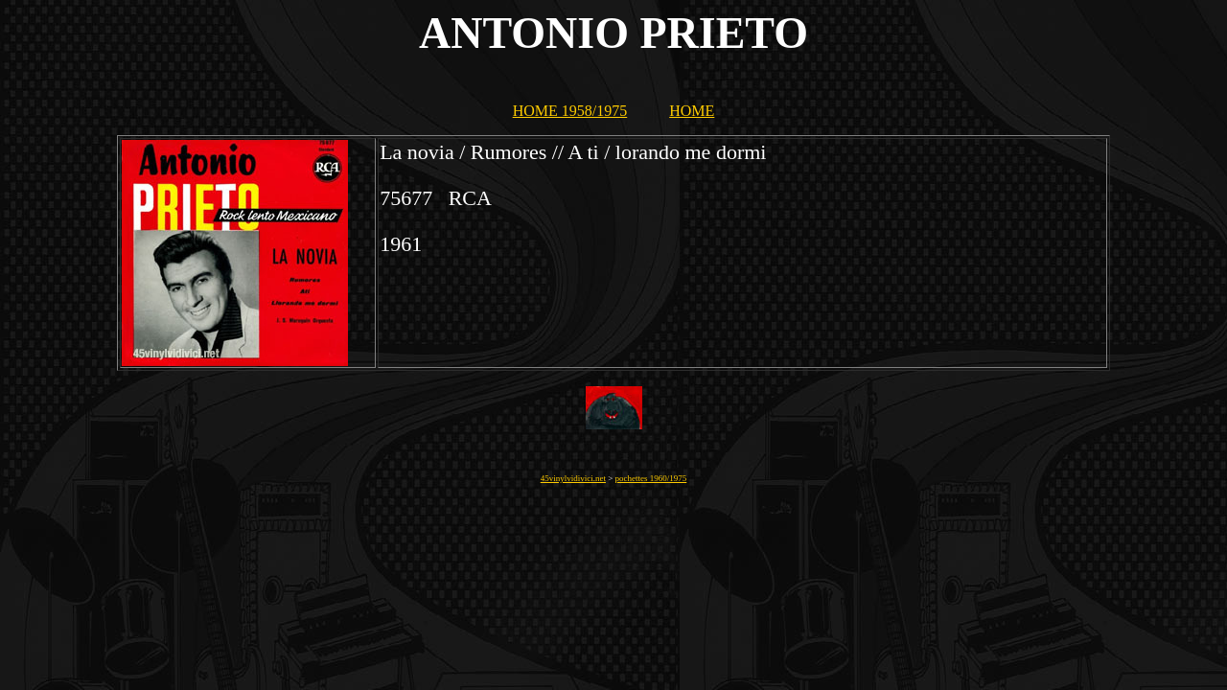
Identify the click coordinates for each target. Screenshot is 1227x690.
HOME (691, 111)
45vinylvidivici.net (573, 478)
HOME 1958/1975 (570, 111)
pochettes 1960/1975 (651, 478)
